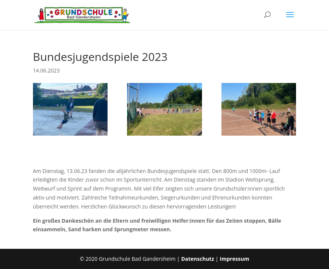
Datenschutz (197, 258)
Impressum (234, 258)
